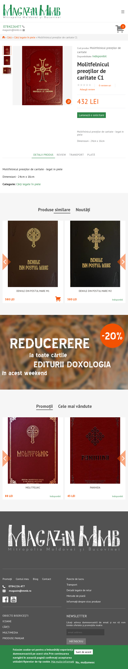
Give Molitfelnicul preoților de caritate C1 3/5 (84, 85)
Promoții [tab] (44, 406)
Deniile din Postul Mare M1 (32, 291)
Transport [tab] (76, 154)
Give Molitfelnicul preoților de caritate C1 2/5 (81, 85)
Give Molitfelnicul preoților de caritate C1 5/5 (89, 85)
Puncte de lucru (75, 579)
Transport (71, 584)
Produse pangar (13, 638)
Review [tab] (61, 154)
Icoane (7, 621)
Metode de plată (75, 595)
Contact (46, 579)
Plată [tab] (91, 154)
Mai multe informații (62, 661)
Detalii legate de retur (79, 590)
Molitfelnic (33, 487)
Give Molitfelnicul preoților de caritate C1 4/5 (87, 85)
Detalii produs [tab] (43, 154)
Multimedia (10, 632)
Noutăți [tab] (83, 210)
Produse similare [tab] (54, 210)
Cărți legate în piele (24, 37)
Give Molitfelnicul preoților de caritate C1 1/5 (78, 85)
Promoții (7, 579)
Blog (35, 579)
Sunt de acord (83, 652)
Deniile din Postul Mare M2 (95, 291)
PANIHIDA (95, 487)
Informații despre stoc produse (83, 601)
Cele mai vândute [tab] (75, 406)
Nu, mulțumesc (85, 662)
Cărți (9, 37)
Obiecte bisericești (15, 615)
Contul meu (22, 579)
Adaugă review (87, 89)
